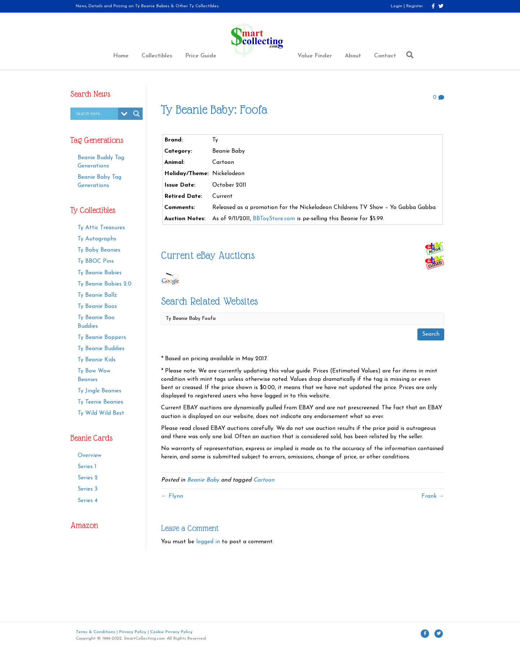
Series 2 (88, 478)
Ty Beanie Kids (97, 360)
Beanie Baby (203, 480)
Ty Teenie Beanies (100, 402)
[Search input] (96, 114)
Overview (89, 455)
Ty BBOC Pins (96, 261)
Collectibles (157, 56)
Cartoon (263, 480)
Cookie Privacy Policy (171, 632)
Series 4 (88, 501)
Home (121, 56)
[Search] (408, 55)
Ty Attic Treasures (101, 228)
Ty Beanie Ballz (97, 295)
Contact (385, 56)
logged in (208, 542)
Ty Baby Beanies (99, 250)
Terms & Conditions (95, 632)
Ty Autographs (97, 239)
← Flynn (172, 496)
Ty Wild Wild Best (101, 413)
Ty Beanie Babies (100, 273)
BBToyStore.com (274, 219)
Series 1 (87, 467)
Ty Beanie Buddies (101, 349)
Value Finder (315, 56)
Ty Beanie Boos (97, 306)
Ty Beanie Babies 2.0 (104, 284)
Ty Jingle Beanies (99, 391)
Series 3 (88, 489)
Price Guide (200, 56)
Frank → (432, 496)
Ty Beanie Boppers (102, 337)
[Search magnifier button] (136, 114)
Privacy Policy (132, 632)
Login (396, 6)
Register (414, 6)
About (353, 56)
